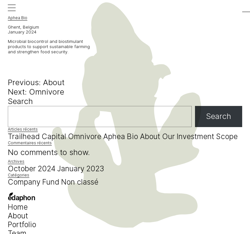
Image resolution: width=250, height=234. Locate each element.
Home (18, 206)
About (150, 136)
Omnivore (84, 136)
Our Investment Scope (200, 136)
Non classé (79, 181)
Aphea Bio (120, 136)
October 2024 (31, 168)
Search (20, 101)
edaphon (21, 198)
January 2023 (80, 168)
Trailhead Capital (37, 136)
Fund (50, 181)
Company (24, 181)
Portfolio (22, 224)
